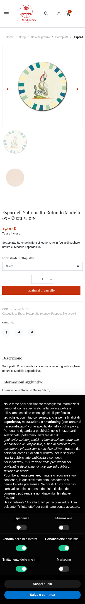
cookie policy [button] (69, 426)
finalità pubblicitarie (17, 457)
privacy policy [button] (58, 408)
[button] (46, 14)
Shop (22, 37)
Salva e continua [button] (42, 594)
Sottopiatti (61, 37)
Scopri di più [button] (42, 584)
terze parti (68, 430)
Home (10, 37)
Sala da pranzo (40, 37)
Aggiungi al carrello (41, 290)
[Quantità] (42, 279)
